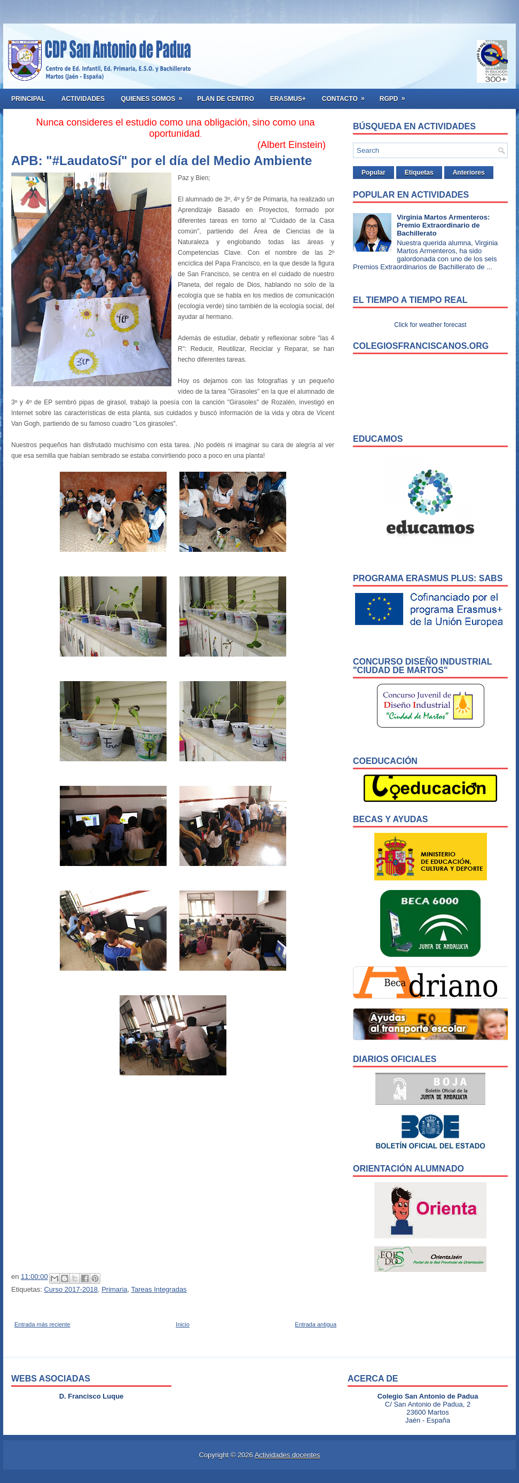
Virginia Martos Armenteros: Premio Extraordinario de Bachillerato (443, 225)
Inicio (183, 1324)
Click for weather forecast (430, 325)
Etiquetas (419, 172)
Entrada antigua (315, 1324)
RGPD (396, 96)
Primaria (114, 1289)
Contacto (347, 96)
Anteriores (469, 172)
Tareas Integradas (159, 1289)
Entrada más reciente (42, 1324)
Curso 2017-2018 (70, 1289)
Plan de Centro (225, 99)
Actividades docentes (287, 1455)
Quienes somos (155, 96)
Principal (28, 99)
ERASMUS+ (288, 99)
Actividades (83, 99)
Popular (373, 172)
